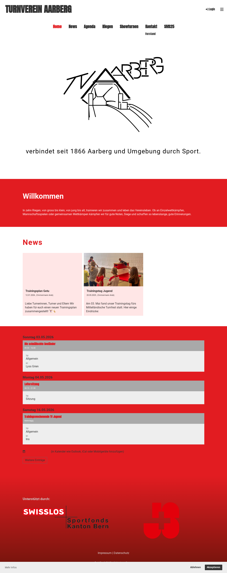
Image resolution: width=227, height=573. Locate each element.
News (73, 26)
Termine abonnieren (38, 451)
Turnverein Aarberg (38, 9)
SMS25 (169, 26)
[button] (113, 356)
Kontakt (151, 26)
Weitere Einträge (35, 460)
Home (57, 26)
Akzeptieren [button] (213, 567)
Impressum (105, 553)
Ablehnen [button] (195, 567)
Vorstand (150, 34)
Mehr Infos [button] (11, 567)
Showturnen (129, 26)
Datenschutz (121, 553)
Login (210, 9)
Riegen (107, 26)
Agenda (89, 26)
